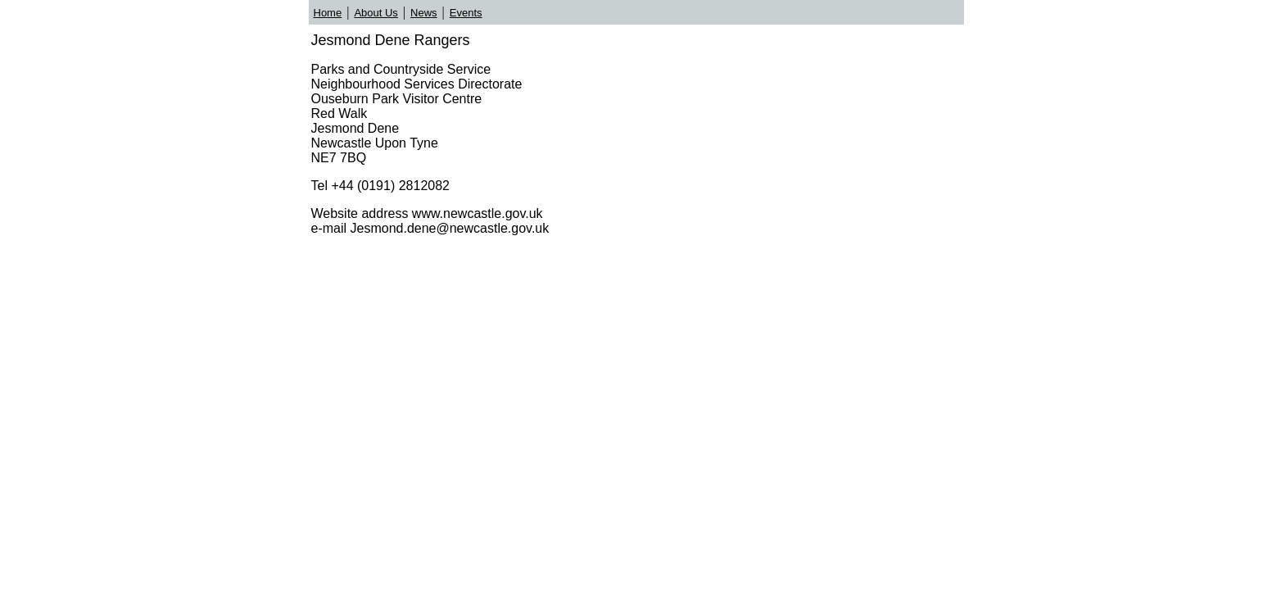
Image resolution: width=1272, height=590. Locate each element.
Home (328, 13)
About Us (375, 13)
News (423, 13)
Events (466, 13)
